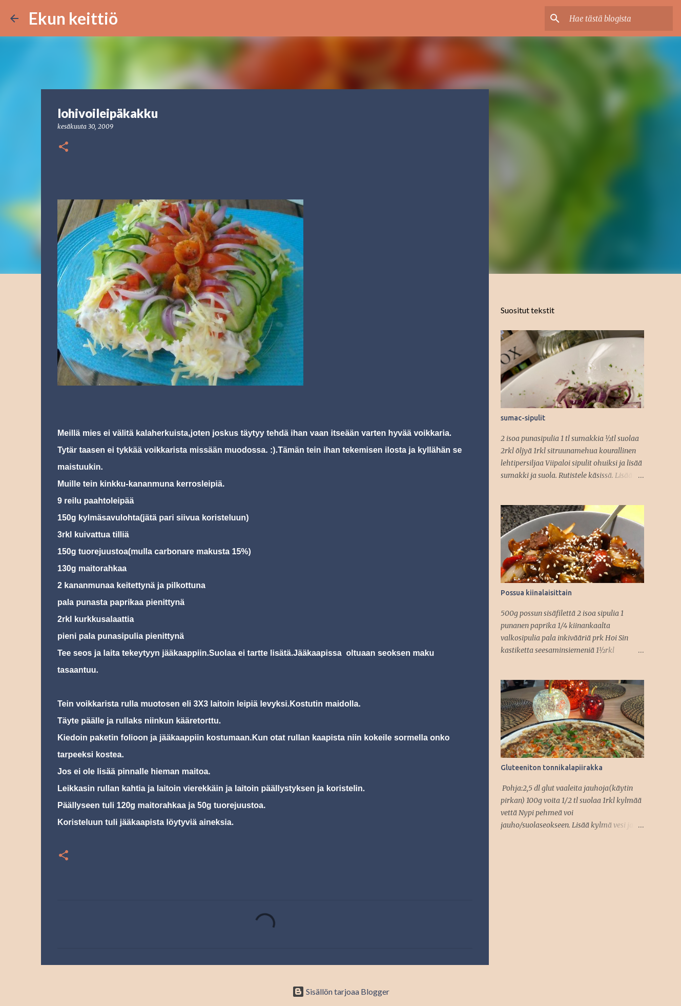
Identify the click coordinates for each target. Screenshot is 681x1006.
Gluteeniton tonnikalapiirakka (552, 767)
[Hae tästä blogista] (619, 18)
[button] (63, 147)
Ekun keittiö (73, 18)
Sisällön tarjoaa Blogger (340, 991)
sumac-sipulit (523, 418)
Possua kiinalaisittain (536, 593)
